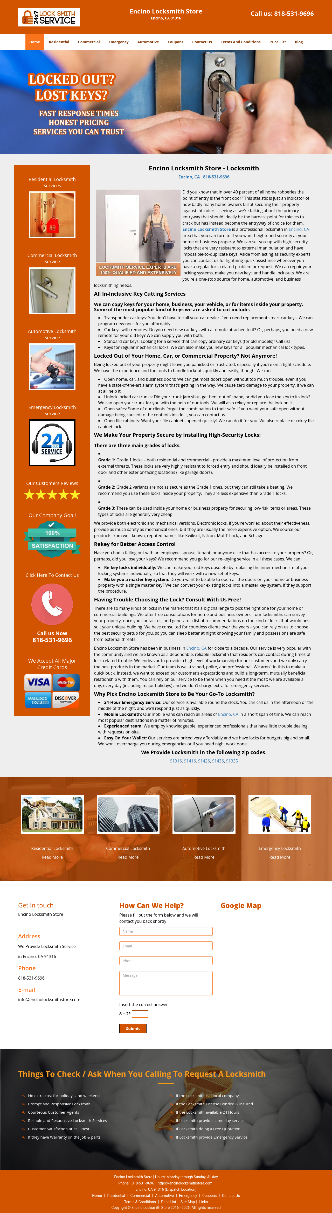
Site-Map (188, 1202)
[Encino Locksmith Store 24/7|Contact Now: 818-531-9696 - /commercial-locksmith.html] (128, 814)
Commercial (89, 41)
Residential (59, 41)
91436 (218, 761)
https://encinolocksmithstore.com (185, 1183)
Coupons (175, 41)
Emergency (119, 41)
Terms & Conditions (140, 1202)
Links (203, 1202)
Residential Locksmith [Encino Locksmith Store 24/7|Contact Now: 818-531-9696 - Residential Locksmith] (52, 848)
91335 (232, 761)
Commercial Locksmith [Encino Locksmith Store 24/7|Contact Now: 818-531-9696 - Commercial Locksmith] (128, 848)
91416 (190, 761)
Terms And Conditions (241, 41)
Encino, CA (189, 177)
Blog (299, 41)
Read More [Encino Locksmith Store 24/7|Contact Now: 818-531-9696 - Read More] (52, 857)
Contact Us (202, 41)
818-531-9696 (294, 13)
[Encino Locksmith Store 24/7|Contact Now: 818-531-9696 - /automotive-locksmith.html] (204, 814)
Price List (277, 41)
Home (34, 41)
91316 (176, 761)
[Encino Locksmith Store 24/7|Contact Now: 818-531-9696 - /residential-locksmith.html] (52, 814)
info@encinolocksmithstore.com (49, 999)
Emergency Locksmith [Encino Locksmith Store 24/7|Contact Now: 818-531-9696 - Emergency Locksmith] (280, 848)
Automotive (148, 41)
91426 (204, 761)
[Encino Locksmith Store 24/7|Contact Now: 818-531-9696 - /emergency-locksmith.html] (280, 814)
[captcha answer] (140, 1014)
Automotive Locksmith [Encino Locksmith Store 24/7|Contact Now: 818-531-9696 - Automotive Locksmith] (204, 848)
